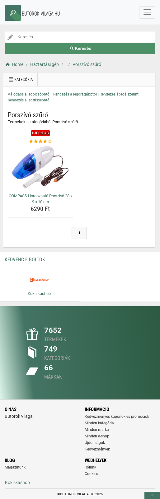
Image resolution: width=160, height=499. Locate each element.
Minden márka (97, 429)
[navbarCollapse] (147, 12)
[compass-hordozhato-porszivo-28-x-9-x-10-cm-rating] (40, 141)
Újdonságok (95, 443)
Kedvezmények (97, 449)
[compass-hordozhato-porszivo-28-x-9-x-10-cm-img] (40, 168)
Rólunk (90, 467)
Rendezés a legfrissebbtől (29, 100)
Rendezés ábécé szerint (119, 94)
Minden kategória (99, 423)
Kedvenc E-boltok (25, 260)
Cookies (91, 474)
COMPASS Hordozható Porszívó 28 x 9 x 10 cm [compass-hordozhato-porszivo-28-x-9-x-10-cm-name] (40, 199)
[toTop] (152, 495)
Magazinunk (15, 467)
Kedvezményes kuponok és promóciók (117, 416)
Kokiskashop (17, 482)
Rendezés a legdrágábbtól (75, 94)
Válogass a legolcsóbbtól (29, 94)
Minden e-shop (97, 436)
